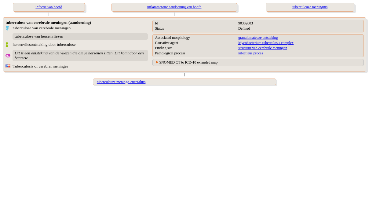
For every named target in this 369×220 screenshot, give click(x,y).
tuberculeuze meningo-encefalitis (121, 82)
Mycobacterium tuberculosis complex (266, 43)
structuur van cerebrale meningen (262, 48)
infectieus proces (250, 53)
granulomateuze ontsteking (258, 37)
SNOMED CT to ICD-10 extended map (188, 62)
